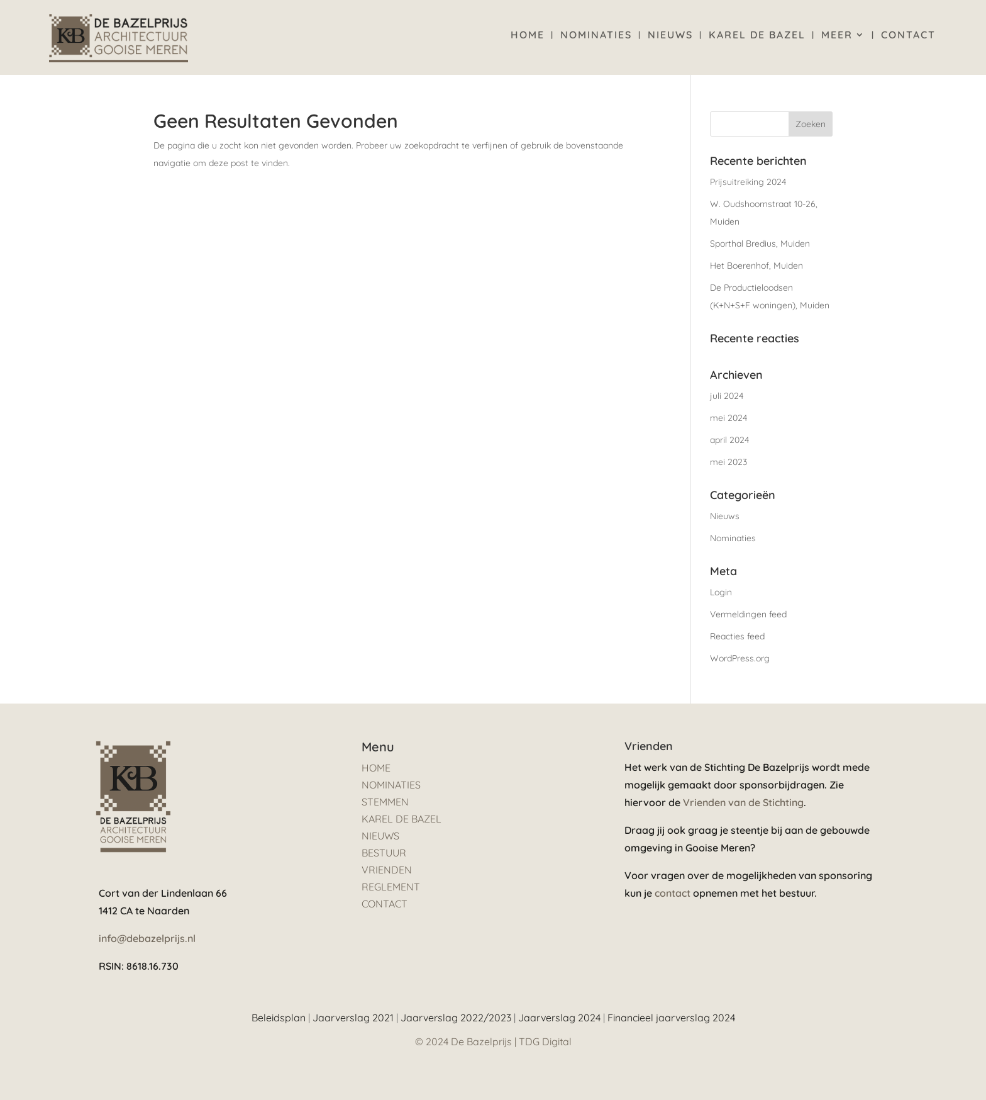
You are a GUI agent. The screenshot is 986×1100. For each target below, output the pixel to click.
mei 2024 (728, 418)
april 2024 (729, 440)
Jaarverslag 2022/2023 (456, 1017)
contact (672, 893)
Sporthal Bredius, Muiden (760, 243)
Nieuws (670, 35)
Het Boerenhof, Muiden (756, 265)
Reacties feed (737, 636)
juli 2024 (726, 395)
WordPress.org (740, 658)
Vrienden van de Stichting (743, 802)
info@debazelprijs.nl (147, 938)
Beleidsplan (279, 1017)
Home (528, 35)
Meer (837, 35)
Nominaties (596, 35)
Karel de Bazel (757, 35)
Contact (908, 35)
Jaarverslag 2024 (559, 1017)
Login (721, 592)
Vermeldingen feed (748, 614)
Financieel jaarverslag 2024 (671, 1017)
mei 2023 (728, 462)
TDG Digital (545, 1041)
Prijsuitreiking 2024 (748, 182)
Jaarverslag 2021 (353, 1017)
